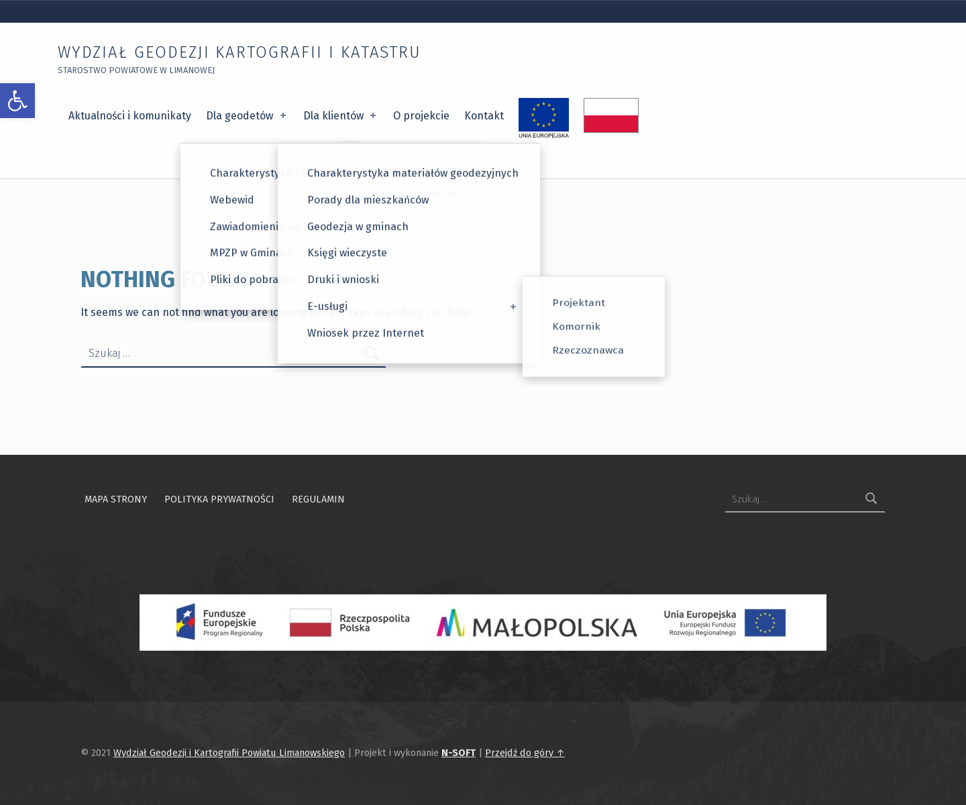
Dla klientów (340, 115)
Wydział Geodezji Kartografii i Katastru (239, 52)
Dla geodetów (247, 115)
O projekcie (421, 115)
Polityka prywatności (219, 499)
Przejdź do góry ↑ (525, 753)
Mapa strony (116, 499)
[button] (17, 100)
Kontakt (484, 115)
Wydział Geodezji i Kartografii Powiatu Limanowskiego (229, 753)
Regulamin (318, 499)
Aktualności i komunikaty (129, 115)
